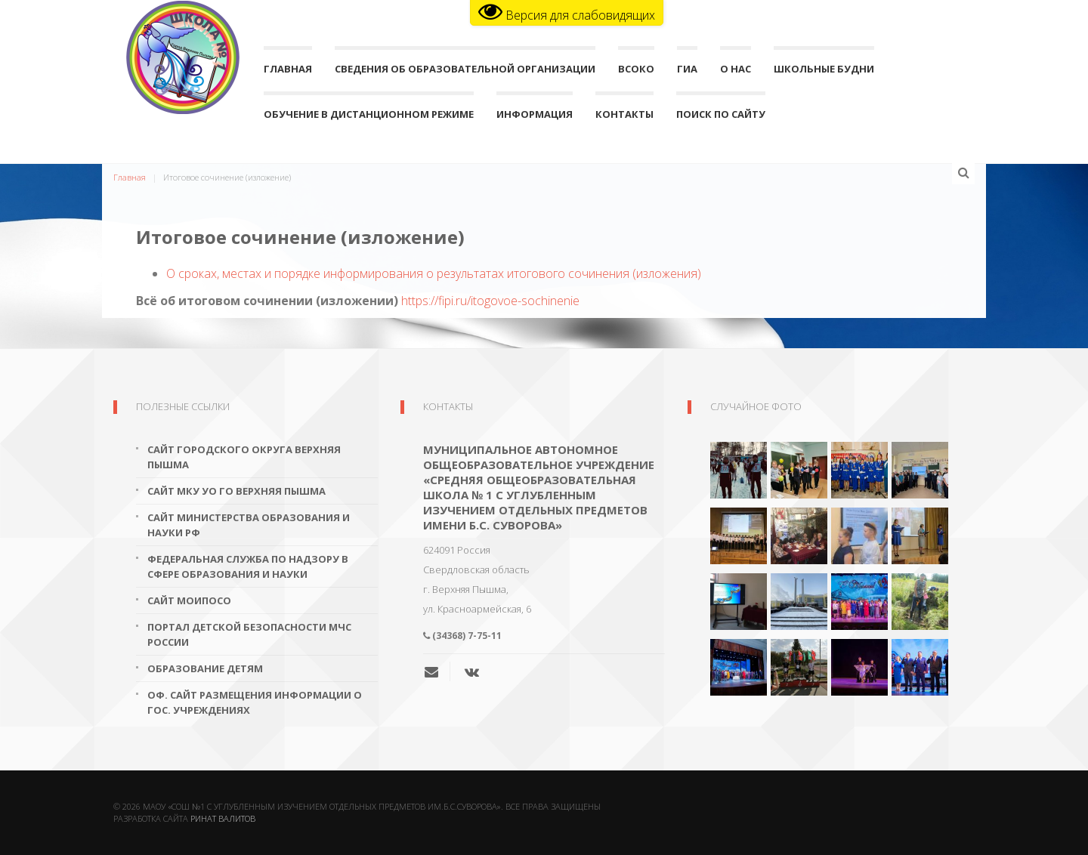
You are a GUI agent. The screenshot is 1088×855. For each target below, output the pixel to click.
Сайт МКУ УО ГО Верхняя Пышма (236, 491)
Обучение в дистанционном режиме (369, 117)
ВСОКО (636, 72)
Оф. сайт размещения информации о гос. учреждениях (254, 702)
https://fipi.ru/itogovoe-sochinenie (490, 300)
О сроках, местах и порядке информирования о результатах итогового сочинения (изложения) (433, 273)
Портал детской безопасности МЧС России (249, 634)
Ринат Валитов (222, 818)
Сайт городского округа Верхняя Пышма (244, 457)
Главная (288, 72)
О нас (735, 72)
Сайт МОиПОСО (189, 600)
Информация (534, 117)
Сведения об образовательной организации (465, 72)
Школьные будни (824, 72)
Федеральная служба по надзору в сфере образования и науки (247, 566)
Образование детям (205, 668)
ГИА (687, 72)
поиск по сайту (720, 117)
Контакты (624, 117)
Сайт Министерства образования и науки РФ (248, 525)
